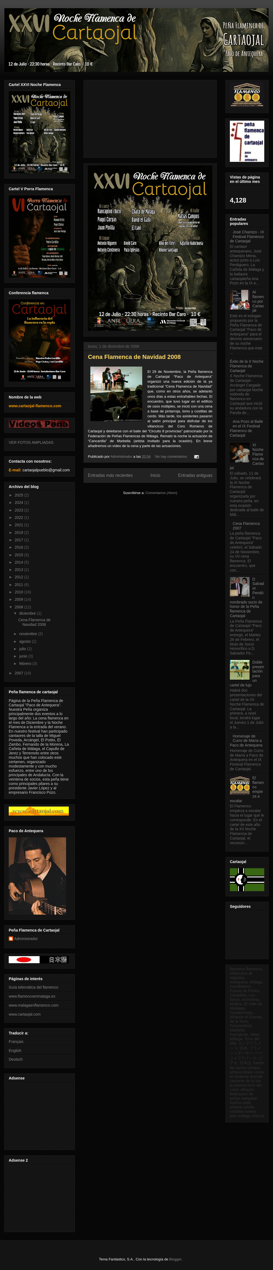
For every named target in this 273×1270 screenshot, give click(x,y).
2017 (19, 540)
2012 (19, 577)
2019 (19, 532)
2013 (19, 569)
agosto (25, 641)
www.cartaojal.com (25, 1014)
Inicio (155, 475)
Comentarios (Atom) (161, 493)
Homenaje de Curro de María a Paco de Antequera (246, 741)
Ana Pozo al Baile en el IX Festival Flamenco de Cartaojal (246, 428)
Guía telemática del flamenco (33, 987)
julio (23, 649)
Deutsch (16, 1059)
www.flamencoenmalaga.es (32, 996)
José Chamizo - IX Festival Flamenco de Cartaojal (247, 236)
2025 (19, 495)
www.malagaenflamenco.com (33, 1005)
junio (23, 656)
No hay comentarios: (172, 456)
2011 (19, 584)
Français (16, 1041)
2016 (19, 547)
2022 (19, 517)
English (15, 1050)
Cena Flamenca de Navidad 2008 (134, 356)
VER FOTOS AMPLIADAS (31, 442)
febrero (25, 663)
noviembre (28, 634)
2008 (19, 607)
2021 (19, 525)
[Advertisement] (39, 1115)
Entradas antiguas (195, 475)
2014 (19, 562)
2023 (19, 510)
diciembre (28, 613)
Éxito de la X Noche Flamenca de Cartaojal (246, 366)
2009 (19, 599)
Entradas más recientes (110, 475)
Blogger (175, 1259)
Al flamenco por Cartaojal (258, 301)
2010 (19, 592)
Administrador (26, 938)
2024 (19, 502)
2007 (19, 673)
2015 (19, 555)
